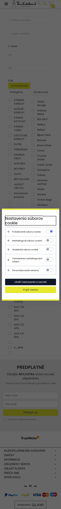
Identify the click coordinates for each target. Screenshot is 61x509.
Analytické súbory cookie (25, 249)
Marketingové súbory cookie (27, 240)
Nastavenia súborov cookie (24, 220)
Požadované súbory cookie (26, 231)
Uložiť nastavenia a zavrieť (30, 282)
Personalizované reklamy (25, 270)
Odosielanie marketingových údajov (27, 260)
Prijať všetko (30, 290)
